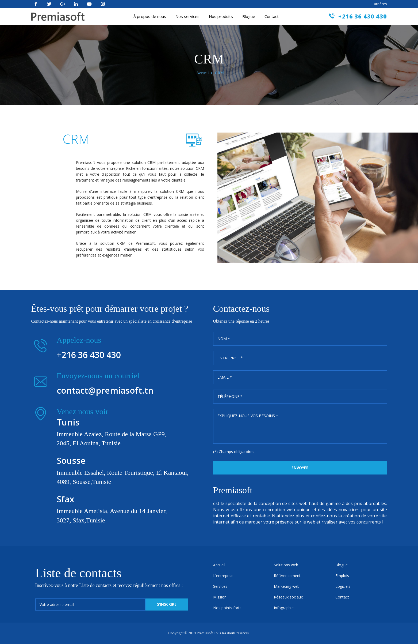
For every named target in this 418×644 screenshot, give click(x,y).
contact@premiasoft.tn (105, 390)
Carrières (379, 3)
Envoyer (300, 467)
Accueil (202, 73)
